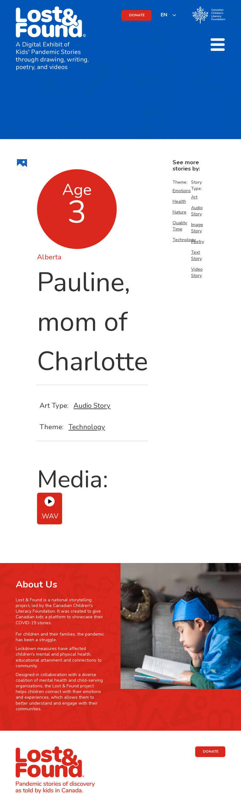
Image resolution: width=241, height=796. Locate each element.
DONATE (137, 15)
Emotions (182, 191)
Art (194, 197)
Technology (86, 427)
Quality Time (180, 226)
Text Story (196, 255)
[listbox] (169, 15)
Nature (179, 212)
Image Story (197, 228)
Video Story (197, 272)
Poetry (197, 242)
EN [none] (164, 14)
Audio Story (91, 405)
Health (179, 201)
